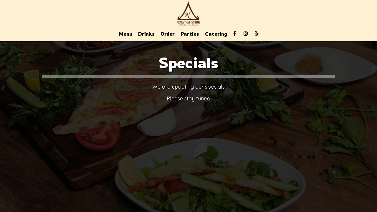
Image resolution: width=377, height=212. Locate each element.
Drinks (146, 34)
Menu (125, 34)
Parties (190, 34)
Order (168, 34)
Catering (216, 34)
